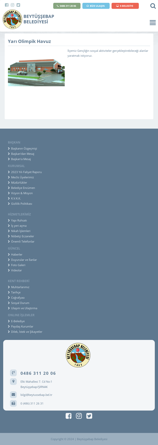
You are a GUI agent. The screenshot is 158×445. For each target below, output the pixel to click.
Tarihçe (14, 292)
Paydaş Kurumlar (20, 326)
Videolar (15, 270)
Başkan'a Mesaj (19, 159)
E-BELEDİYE (124, 6)
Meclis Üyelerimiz (21, 177)
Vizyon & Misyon (20, 193)
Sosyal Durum (18, 303)
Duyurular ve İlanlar (22, 260)
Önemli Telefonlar (21, 241)
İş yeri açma (17, 225)
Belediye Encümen (21, 188)
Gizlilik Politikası (20, 203)
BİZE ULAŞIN (96, 6)
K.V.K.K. (14, 198)
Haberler (15, 254)
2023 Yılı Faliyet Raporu (25, 172)
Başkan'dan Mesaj (21, 154)
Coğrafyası (16, 297)
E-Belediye (16, 321)
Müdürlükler (17, 182)
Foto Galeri (16, 265)
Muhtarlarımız (18, 287)
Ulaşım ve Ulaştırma (22, 308)
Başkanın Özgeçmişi (22, 148)
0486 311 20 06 (66, 6)
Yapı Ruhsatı (17, 220)
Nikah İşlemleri (19, 231)
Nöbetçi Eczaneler (21, 236)
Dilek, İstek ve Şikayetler (25, 332)
